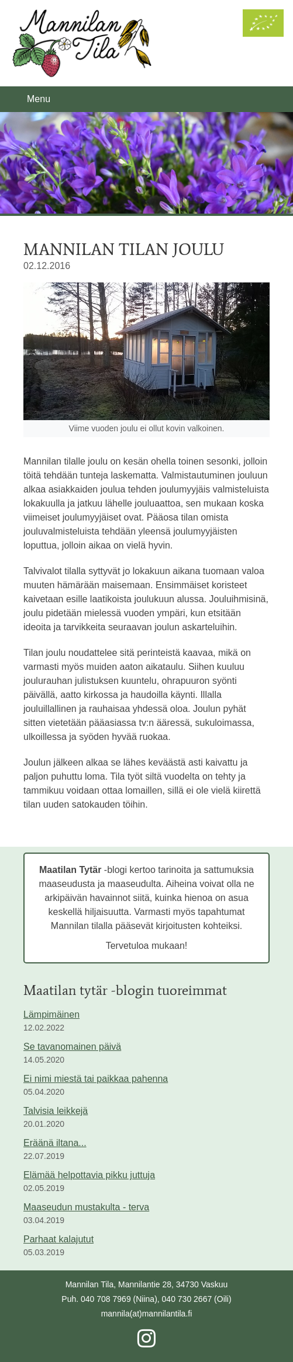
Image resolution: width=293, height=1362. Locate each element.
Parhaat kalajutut (58, 1239)
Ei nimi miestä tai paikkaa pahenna (95, 1079)
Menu (38, 99)
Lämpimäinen (51, 1014)
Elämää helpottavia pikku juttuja (89, 1175)
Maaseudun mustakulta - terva (86, 1207)
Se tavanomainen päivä (72, 1047)
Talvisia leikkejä (55, 1111)
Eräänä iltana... (55, 1143)
